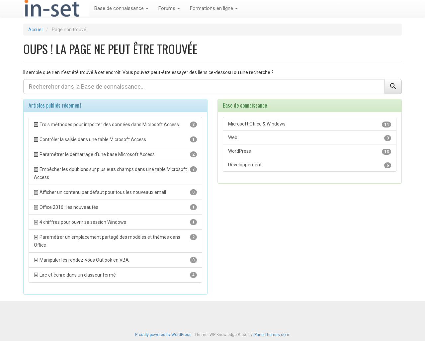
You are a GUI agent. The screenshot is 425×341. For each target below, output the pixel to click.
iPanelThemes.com (271, 334)
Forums (169, 8)
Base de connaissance (121, 8)
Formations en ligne (214, 8)
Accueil (35, 29)
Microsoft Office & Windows (309, 124)
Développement (309, 165)
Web (309, 138)
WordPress (309, 151)
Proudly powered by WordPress (163, 334)
